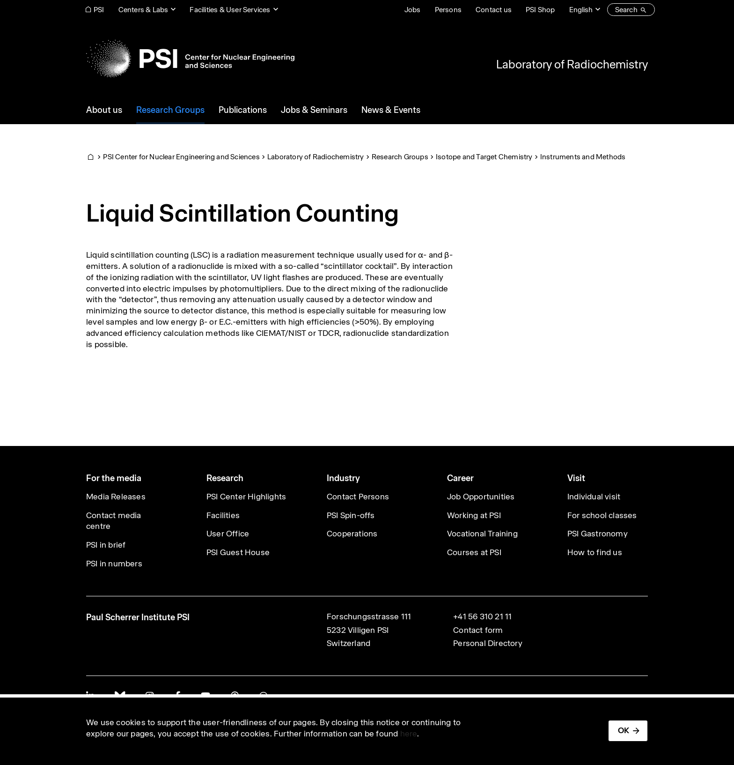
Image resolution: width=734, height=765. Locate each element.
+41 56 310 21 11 (482, 616)
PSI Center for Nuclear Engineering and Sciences (181, 157)
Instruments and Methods (583, 157)
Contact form (478, 630)
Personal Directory (487, 643)
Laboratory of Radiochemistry (572, 64)
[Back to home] (190, 58)
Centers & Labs (143, 10)
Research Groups (400, 157)
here (409, 733)
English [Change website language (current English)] (581, 10)
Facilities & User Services (230, 10)
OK (623, 730)
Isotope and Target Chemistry (484, 157)
